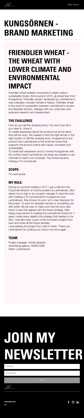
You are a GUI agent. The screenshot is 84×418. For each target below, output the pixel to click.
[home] (9, 4)
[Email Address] (42, 373)
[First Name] (42, 366)
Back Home (73, 5)
